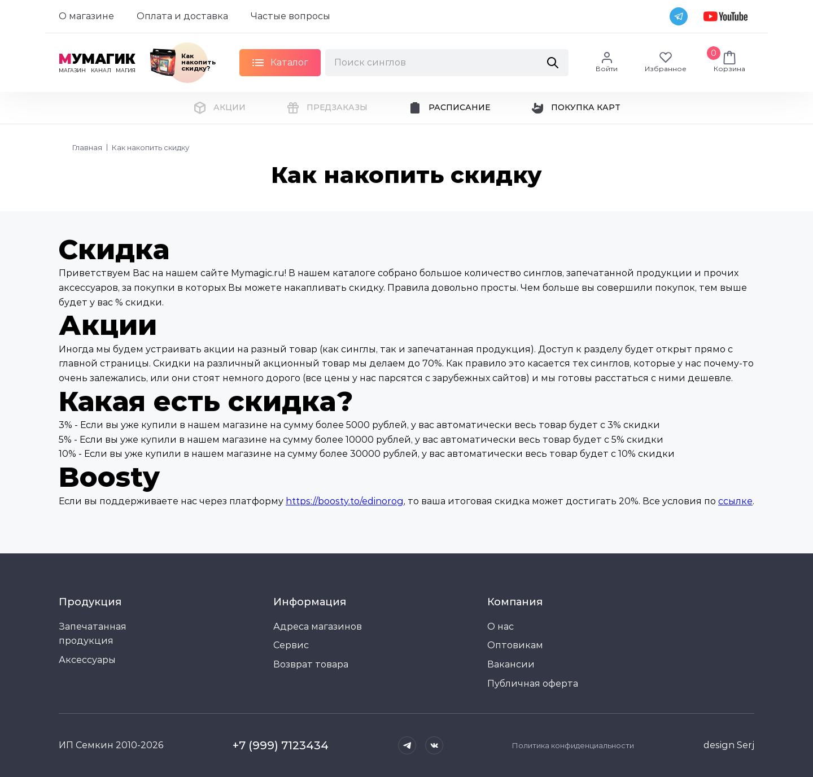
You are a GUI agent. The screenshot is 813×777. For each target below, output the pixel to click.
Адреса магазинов (317, 626)
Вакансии (511, 664)
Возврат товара (310, 664)
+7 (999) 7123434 (281, 745)
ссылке (735, 501)
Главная (87, 147)
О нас (500, 626)
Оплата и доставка (182, 16)
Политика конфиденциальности (573, 745)
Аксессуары (87, 659)
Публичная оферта (532, 683)
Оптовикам (515, 645)
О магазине (86, 16)
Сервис (291, 645)
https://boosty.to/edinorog (345, 501)
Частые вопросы (290, 16)
